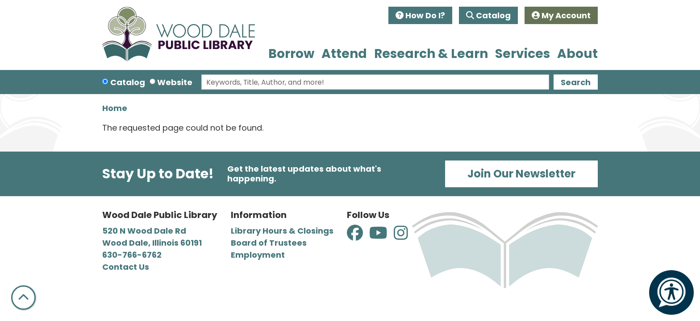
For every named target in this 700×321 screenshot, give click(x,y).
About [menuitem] (577, 53)
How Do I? (420, 15)
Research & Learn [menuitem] (431, 53)
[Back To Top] (23, 297)
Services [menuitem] (522, 53)
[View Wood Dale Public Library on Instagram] (401, 236)
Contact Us (125, 266)
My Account (561, 15)
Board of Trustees (269, 242)
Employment (258, 254)
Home (114, 108)
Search (576, 82)
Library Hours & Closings (282, 230)
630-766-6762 (132, 254)
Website (174, 82)
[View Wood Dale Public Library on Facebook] (356, 236)
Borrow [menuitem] (291, 53)
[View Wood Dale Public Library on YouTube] (379, 236)
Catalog (488, 15)
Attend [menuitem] (344, 53)
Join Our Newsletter (521, 173)
